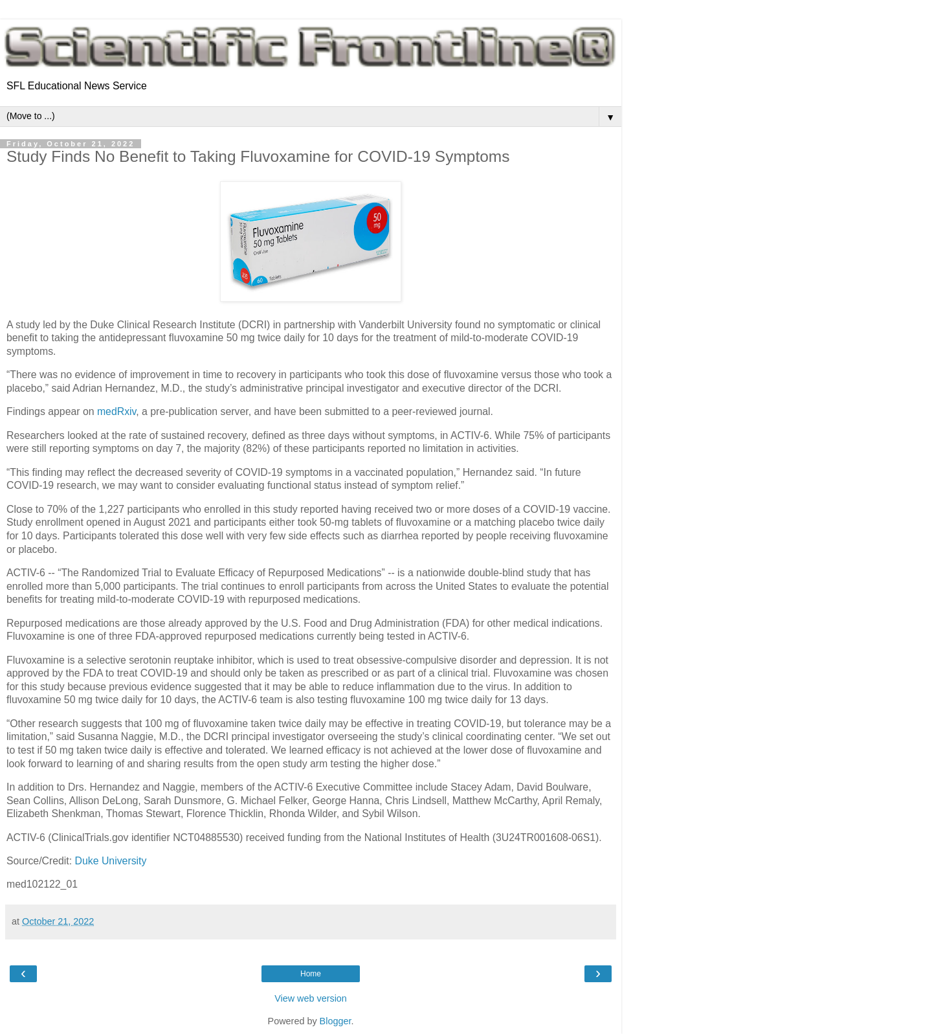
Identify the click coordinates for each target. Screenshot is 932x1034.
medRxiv (116, 411)
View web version (310, 998)
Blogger (335, 1021)
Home (310, 973)
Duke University (111, 860)
